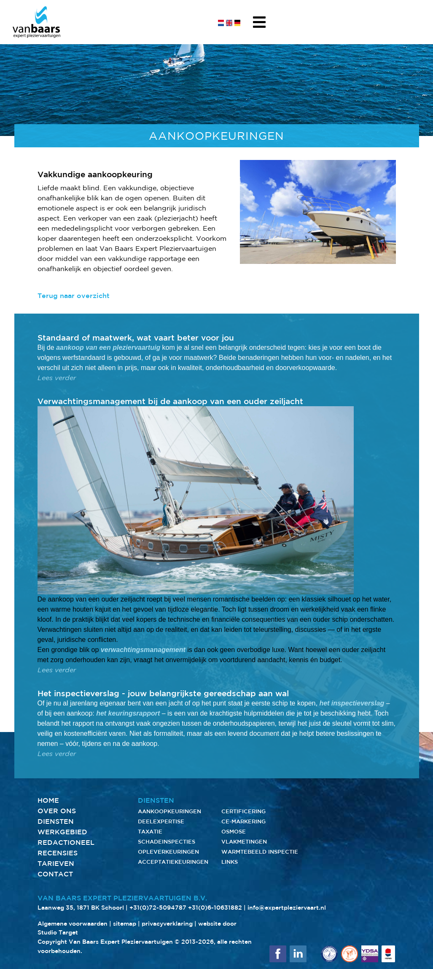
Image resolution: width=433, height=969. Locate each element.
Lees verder (57, 378)
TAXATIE (150, 831)
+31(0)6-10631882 (215, 907)
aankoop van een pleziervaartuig (108, 347)
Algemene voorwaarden (73, 923)
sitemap (124, 923)
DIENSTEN (56, 821)
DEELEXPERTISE (161, 821)
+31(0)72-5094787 (157, 907)
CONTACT (55, 874)
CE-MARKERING (243, 821)
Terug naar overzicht (74, 295)
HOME (48, 800)
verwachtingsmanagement (143, 649)
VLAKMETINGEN (244, 842)
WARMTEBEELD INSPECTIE (259, 852)
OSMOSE (233, 831)
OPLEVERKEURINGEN (168, 852)
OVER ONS (57, 811)
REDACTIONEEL (66, 842)
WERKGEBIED (62, 832)
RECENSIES (58, 853)
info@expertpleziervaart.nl (286, 907)
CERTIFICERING (243, 811)
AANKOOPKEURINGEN (169, 811)
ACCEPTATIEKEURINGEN (173, 862)
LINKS (229, 862)
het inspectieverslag (351, 703)
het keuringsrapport (128, 713)
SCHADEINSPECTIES (166, 842)
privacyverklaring (167, 923)
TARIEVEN (56, 863)
